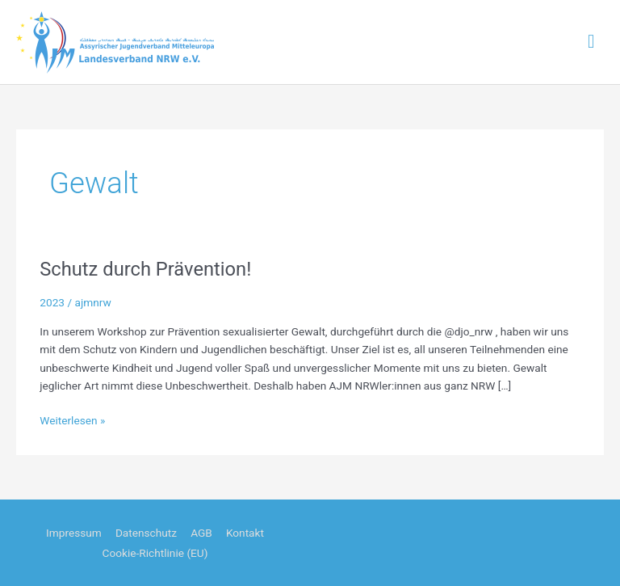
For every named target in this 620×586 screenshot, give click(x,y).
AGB (201, 532)
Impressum (74, 532)
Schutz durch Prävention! (145, 269)
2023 (52, 302)
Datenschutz (146, 532)
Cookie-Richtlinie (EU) (155, 552)
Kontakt (245, 532)
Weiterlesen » (72, 420)
